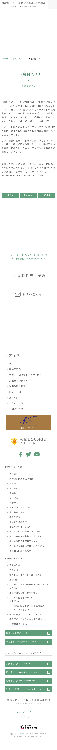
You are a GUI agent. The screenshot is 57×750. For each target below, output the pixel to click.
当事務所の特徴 (17, 386)
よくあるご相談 (17, 512)
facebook (20, 454)
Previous (3, 319)
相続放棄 (13, 488)
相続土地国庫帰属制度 (20, 550)
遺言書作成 (14, 565)
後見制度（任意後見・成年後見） (25, 574)
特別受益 (13, 497)
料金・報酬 (15, 391)
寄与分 (12, 493)
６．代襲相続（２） (47, 195)
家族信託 (13, 579)
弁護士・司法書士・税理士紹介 (25, 374)
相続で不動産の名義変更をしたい (25, 536)
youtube (37, 454)
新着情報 (17, 58)
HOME (5, 58)
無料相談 (14, 397)
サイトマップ (27, 717)
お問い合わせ (16, 408)
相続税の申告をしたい (20, 526)
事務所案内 (15, 369)
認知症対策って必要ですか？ (23, 592)
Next (54, 319)
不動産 (12, 502)
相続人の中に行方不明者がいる (24, 531)
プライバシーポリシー (27, 711)
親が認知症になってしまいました (25, 614)
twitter (28, 454)
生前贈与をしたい (18, 624)
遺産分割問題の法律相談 (21, 478)
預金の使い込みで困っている (23, 507)
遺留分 (12, 483)
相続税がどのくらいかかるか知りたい (28, 619)
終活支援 (13, 570)
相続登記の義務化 (18, 521)
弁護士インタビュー (19, 380)
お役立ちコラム (29, 195)
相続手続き (14, 517)
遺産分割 (13, 473)
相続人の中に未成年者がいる (23, 541)
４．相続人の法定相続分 (11, 195)
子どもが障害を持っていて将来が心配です (22, 599)
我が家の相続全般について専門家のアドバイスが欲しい (26, 608)
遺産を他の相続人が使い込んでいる (26, 545)
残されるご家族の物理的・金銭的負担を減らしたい (29, 586)
